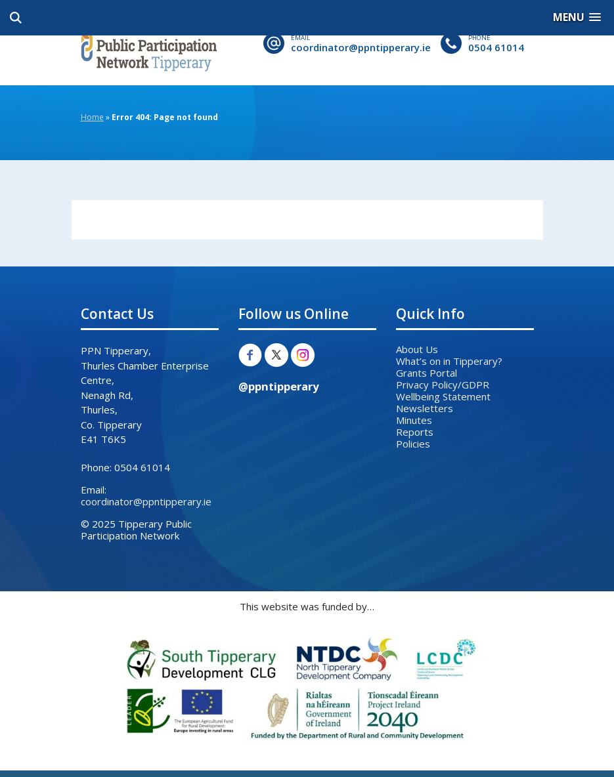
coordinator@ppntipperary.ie (361, 47)
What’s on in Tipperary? (449, 361)
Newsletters (424, 408)
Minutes (414, 420)
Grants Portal (426, 372)
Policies (413, 443)
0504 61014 (496, 47)
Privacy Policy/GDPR (442, 384)
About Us (417, 349)
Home (92, 117)
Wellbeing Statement (443, 396)
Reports (414, 431)
